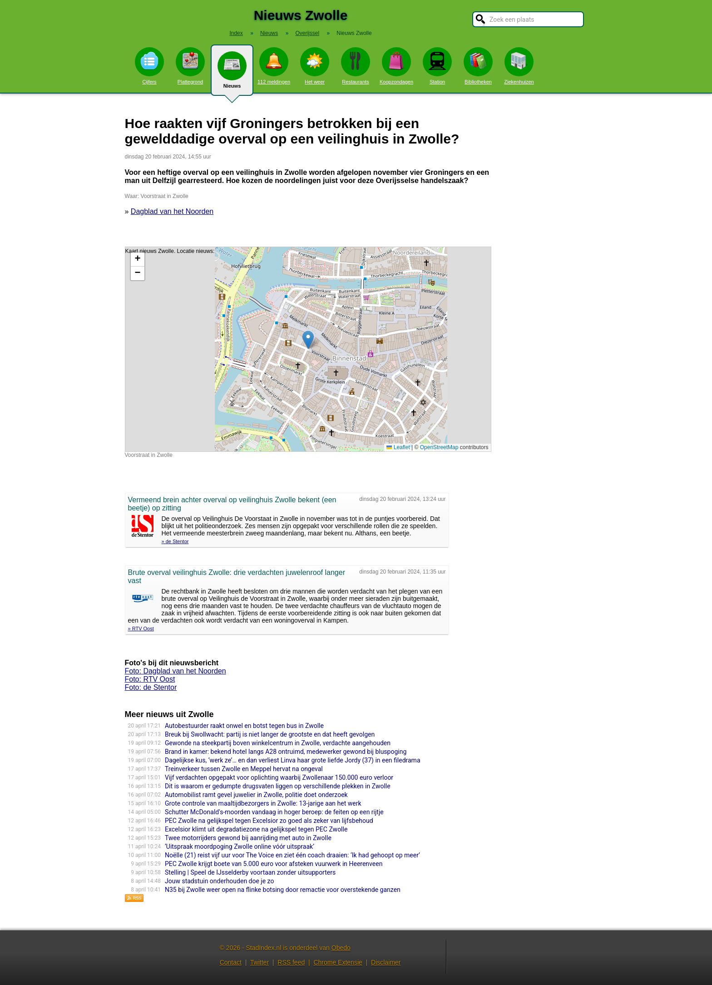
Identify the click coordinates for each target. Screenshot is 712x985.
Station (437, 65)
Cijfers (149, 65)
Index (235, 33)
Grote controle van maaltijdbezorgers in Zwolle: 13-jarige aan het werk (263, 803)
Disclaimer (385, 962)
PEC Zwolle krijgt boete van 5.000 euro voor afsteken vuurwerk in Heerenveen (273, 863)
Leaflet (398, 447)
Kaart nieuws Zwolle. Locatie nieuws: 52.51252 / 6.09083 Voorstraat (307, 349)
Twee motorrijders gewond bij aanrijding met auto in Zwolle (248, 837)
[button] (308, 340)
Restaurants (355, 65)
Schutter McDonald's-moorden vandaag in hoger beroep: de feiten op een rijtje (274, 812)
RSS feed (291, 962)
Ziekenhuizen (519, 65)
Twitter (259, 962)
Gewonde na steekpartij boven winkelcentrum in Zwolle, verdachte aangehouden (278, 743)
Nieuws (232, 73)
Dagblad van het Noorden (172, 211)
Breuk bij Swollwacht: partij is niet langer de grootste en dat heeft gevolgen (270, 734)
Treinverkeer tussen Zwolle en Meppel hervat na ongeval (244, 768)
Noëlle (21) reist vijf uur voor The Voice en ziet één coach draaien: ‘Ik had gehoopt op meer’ (292, 855)
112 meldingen (273, 65)
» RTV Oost (141, 628)
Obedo (341, 947)
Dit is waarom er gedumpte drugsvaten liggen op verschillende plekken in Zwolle (278, 786)
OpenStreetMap (439, 447)
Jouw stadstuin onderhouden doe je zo (219, 881)
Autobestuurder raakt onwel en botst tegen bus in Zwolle (244, 725)
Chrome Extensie (337, 962)
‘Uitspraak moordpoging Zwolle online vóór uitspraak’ (239, 846)
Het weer (314, 65)
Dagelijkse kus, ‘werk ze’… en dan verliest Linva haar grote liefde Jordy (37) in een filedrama (292, 760)
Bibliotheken (478, 65)
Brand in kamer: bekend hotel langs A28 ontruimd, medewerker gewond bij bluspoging (285, 751)
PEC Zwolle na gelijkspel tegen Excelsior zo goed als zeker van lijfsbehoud (269, 820)
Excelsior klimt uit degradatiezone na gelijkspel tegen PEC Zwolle (256, 829)
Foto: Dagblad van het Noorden (175, 671)
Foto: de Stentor (151, 687)
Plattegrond (190, 65)
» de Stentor (175, 541)
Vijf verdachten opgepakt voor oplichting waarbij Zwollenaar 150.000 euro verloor (279, 777)
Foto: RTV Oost (150, 679)
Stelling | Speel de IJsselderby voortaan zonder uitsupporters (250, 872)
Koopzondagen (396, 65)
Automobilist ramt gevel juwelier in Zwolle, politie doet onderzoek (256, 794)
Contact (231, 962)
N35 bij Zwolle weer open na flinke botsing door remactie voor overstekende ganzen (282, 889)
